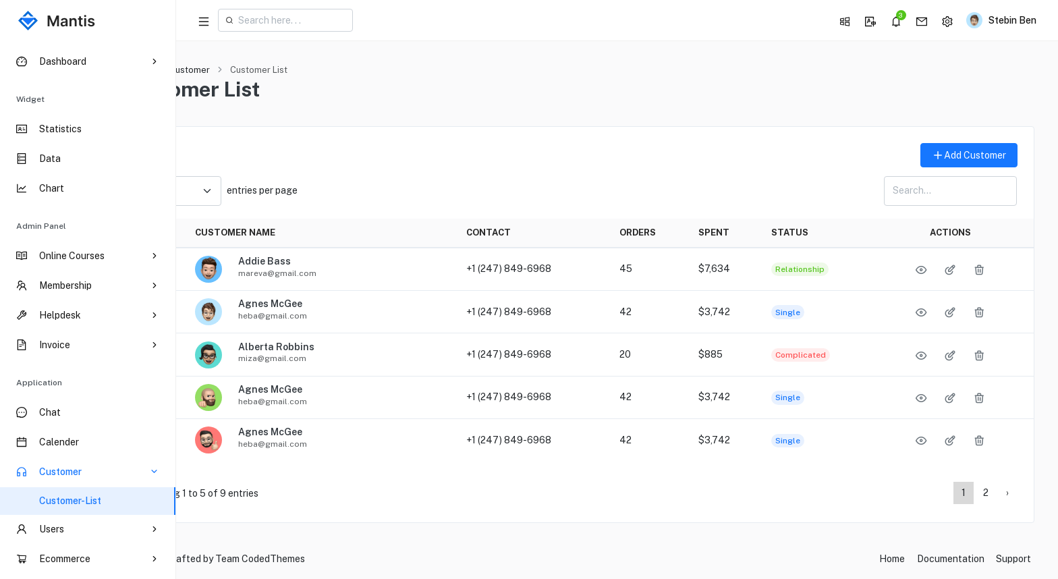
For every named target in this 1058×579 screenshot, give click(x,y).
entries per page (294, 191)
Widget (30, 99)
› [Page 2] (1007, 492)
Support (1013, 558)
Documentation (950, 558)
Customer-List (70, 500)
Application (39, 382)
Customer (264, 70)
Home (211, 70)
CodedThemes (347, 558)
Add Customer (969, 155)
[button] (844, 20)
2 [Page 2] (986, 492)
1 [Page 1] (964, 492)
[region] (87, 309)
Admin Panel (41, 226)
